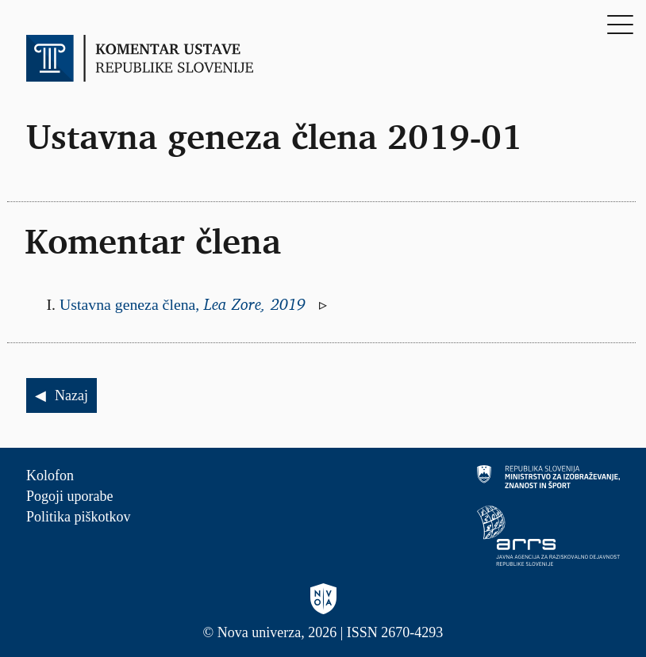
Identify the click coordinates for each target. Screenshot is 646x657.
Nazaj (71, 395)
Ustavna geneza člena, (185, 304)
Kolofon (50, 475)
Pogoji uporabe (69, 496)
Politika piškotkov (78, 517)
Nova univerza (259, 632)
